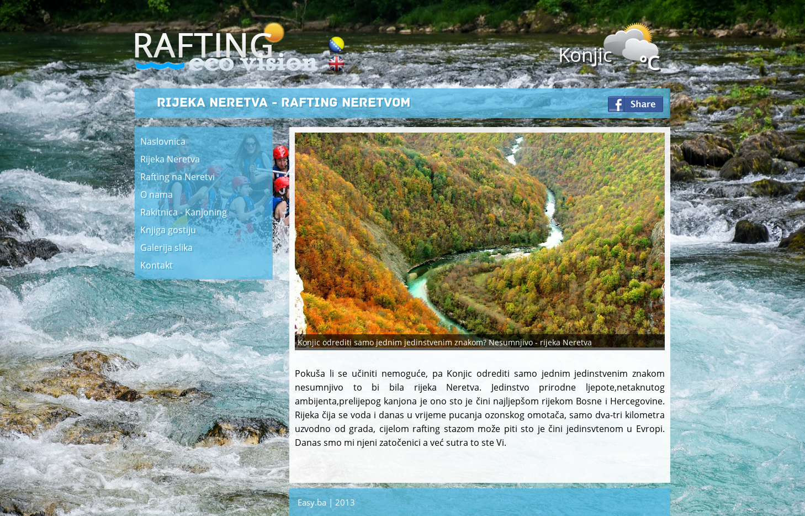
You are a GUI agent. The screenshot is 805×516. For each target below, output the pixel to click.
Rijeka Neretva (170, 159)
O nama (156, 194)
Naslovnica (163, 141)
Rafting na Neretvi (177, 177)
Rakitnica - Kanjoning (183, 212)
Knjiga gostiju (168, 230)
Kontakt (156, 265)
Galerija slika (166, 247)
